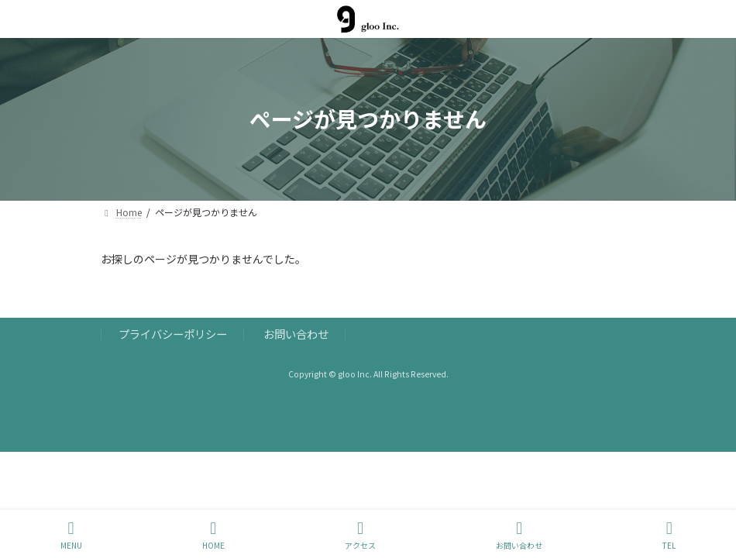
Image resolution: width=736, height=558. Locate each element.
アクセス (360, 535)
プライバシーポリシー (173, 334)
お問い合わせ (295, 334)
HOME (213, 535)
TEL (669, 535)
